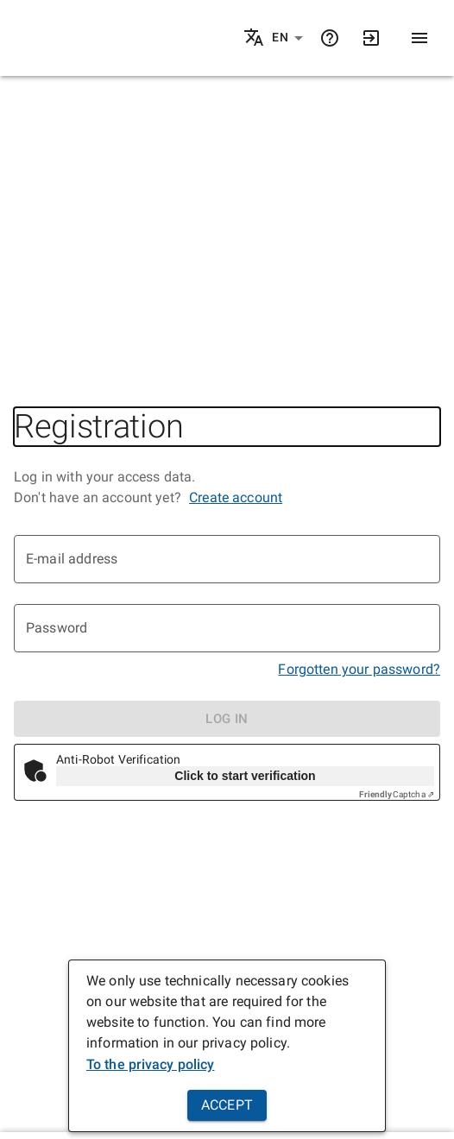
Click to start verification (244, 776)
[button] (288, 38)
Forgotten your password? (359, 669)
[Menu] (419, 38)
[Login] (371, 38)
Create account (235, 497)
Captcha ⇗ (396, 794)
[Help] (329, 38)
